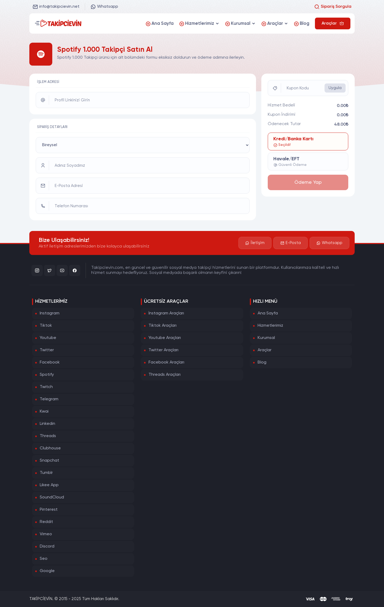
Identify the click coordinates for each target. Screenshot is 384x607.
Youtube (48, 338)
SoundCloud (52, 497)
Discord (47, 546)
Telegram (49, 399)
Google (47, 571)
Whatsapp (104, 6)
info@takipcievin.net (56, 6)
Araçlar (264, 350)
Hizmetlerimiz (270, 326)
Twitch (46, 387)
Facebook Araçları (166, 362)
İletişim (255, 243)
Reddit (46, 522)
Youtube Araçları (165, 338)
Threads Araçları (165, 375)
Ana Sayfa (268, 313)
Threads (48, 436)
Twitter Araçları (163, 350)
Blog (262, 362)
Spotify (47, 375)
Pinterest (49, 510)
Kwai (44, 411)
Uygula (335, 88)
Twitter (47, 350)
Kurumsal (266, 338)
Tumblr (46, 473)
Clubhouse (50, 448)
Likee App (49, 485)
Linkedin (47, 424)
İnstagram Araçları (166, 313)
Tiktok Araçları (163, 326)
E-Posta (290, 243)
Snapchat (49, 460)
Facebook (50, 362)
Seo (43, 559)
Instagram (49, 313)
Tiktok (46, 326)
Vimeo (46, 534)
